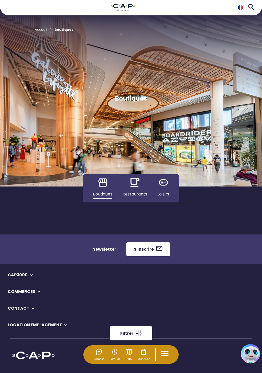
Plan (129, 354)
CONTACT (18, 308)
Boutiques (143, 354)
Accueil (41, 29)
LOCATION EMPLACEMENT (35, 325)
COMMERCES (21, 292)
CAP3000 (18, 275)
